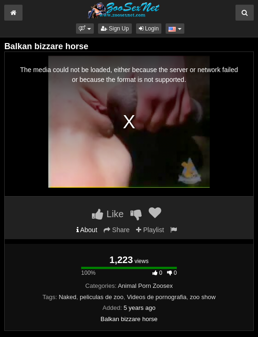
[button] (84, 28)
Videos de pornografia (156, 296)
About (87, 230)
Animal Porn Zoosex (145, 285)
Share (116, 230)
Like (107, 214)
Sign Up (115, 28)
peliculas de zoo (101, 296)
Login (149, 28)
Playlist (150, 230)
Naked (67, 296)
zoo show (203, 296)
